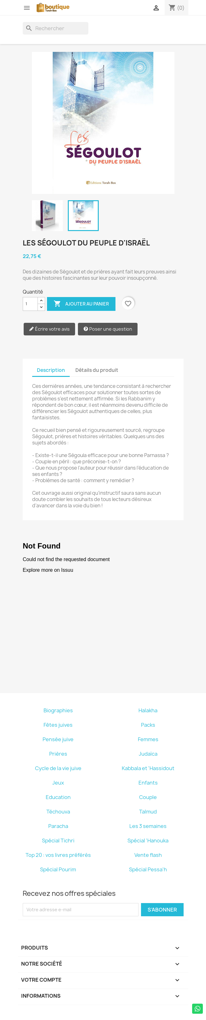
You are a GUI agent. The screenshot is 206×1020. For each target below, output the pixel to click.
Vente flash (148, 855)
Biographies (58, 710)
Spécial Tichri (58, 840)
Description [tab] (51, 370)
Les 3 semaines (148, 826)
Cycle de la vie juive (58, 768)
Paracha (58, 826)
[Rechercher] (55, 28)
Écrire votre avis (49, 329)
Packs (148, 724)
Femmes (148, 739)
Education (58, 797)
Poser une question (107, 329)
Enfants (148, 782)
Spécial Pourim (58, 869)
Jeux (58, 782)
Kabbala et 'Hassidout (148, 768)
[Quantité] (30, 304)
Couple (148, 797)
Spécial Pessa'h (148, 869)
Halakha (147, 710)
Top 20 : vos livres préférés (58, 855)
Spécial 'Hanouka (147, 840)
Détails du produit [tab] (96, 370)
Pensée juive (58, 739)
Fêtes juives (58, 724)
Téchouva (58, 811)
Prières (58, 753)
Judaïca (148, 753)
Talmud (148, 811)
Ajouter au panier (81, 304)
